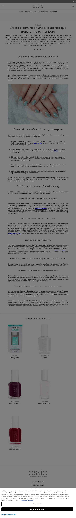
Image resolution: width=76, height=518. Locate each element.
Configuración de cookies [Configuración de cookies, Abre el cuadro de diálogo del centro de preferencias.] (8, 514)
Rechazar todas (37, 504)
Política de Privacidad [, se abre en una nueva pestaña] (27, 500)
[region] (38, 503)
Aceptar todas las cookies (37, 509)
